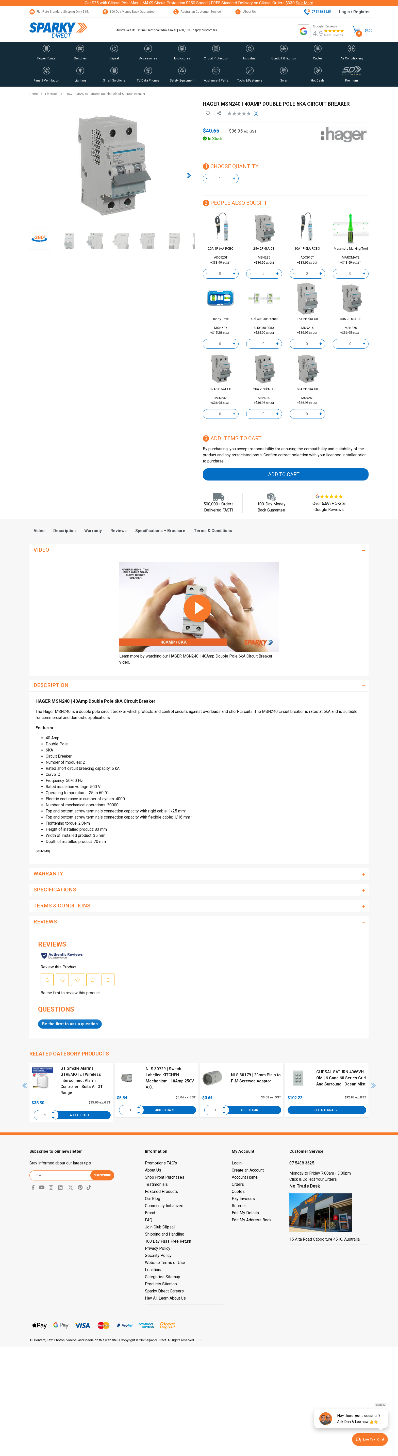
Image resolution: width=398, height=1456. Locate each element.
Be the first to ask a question (70, 1023)
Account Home (245, 1177)
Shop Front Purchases (164, 1177)
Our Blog (152, 1198)
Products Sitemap (161, 1284)
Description (64, 530)
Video (39, 530)
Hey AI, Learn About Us (165, 1298)
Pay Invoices (243, 1198)
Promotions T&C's (161, 1163)
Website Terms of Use (165, 1262)
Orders (238, 1184)
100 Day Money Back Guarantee (129, 11)
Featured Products (161, 1191)
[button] (46, 53)
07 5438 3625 (301, 1163)
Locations (153, 1269)
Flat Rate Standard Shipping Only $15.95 (60, 11)
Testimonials (156, 1184)
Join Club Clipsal (160, 1227)
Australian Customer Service (197, 11)
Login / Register (354, 11)
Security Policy (158, 1255)
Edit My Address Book (252, 1220)
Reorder (239, 1205)
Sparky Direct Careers (164, 1291)
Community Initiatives (164, 1205)
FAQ (148, 1220)
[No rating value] (240, 113)
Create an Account (248, 1170)
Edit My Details (245, 1212)
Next (373, 1085)
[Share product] (219, 113)
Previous (24, 1085)
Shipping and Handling (164, 1234)
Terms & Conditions (213, 530)
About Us (245, 11)
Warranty (93, 530)
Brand (150, 1212)
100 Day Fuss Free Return (168, 1241)
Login (237, 1163)
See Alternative (326, 1110)
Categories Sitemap (162, 1276)
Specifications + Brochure (160, 530)
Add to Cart (284, 474)
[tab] (39, 530)
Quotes (238, 1191)
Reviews (118, 530)
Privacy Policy (157, 1248)
